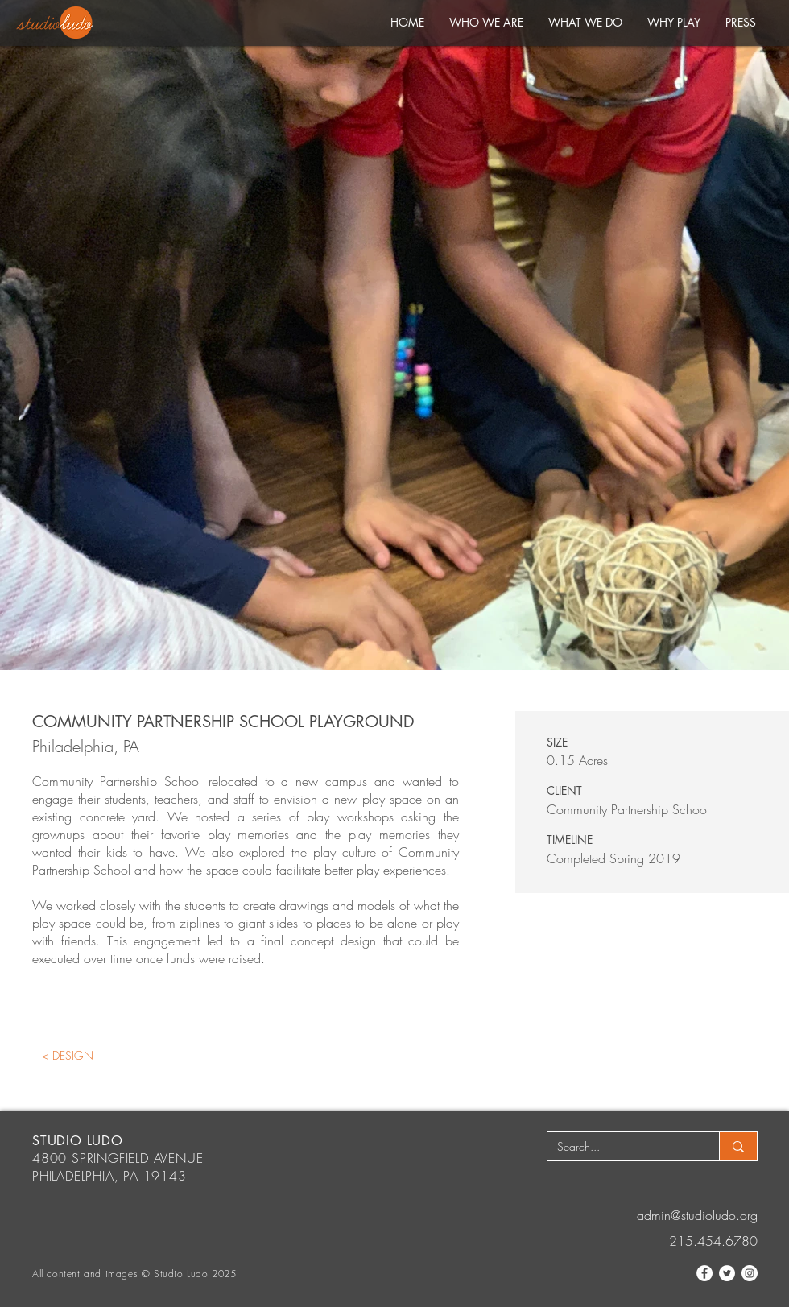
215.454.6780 (713, 1241)
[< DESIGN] (67, 1055)
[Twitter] (727, 1273)
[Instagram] (749, 1273)
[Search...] (621, 1146)
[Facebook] (704, 1273)
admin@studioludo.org (697, 1215)
